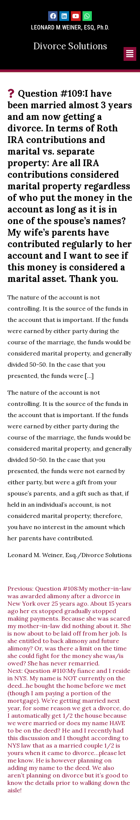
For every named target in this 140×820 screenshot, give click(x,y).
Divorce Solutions (70, 46)
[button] (130, 54)
